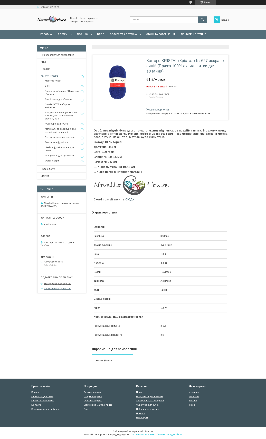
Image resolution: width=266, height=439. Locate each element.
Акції (43, 61)
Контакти (36, 405)
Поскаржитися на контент (143, 434)
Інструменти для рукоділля (59, 155)
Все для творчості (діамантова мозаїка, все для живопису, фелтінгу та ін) (61, 115)
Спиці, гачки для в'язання (58, 99)
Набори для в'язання (147, 409)
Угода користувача (53, 43)
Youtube (193, 400)
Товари (63, 34)
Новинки (45, 68)
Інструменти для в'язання (149, 396)
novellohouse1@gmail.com (57, 288)
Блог (100, 34)
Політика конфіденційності (45, 409)
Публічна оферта (93, 400)
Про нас (82, 34)
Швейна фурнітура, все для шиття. (59, 149)
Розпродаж (142, 417)
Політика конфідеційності (90, 43)
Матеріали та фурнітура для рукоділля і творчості (60, 130)
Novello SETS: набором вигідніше (57, 106)
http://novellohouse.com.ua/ (57, 283)
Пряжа (139, 392)
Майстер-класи (53, 80)
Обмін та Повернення (42, 400)
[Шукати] (202, 19)
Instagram (194, 392)
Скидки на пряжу (93, 396)
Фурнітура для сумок (56, 123)
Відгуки (45, 176)
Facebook (194, 396)
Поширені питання (193, 34)
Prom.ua (149, 431)
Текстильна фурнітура (57, 142)
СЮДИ (130, 199)
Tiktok (192, 405)
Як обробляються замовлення (57, 55)
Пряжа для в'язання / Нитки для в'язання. (62, 92)
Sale (47, 86)
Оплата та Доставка (123, 34)
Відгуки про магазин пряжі (98, 405)
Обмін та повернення (160, 34)
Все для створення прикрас (59, 137)
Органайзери (52, 160)
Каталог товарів (49, 75)
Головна (46, 34)
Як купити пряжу (92, 392)
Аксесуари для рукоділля (150, 400)
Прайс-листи (48, 169)
